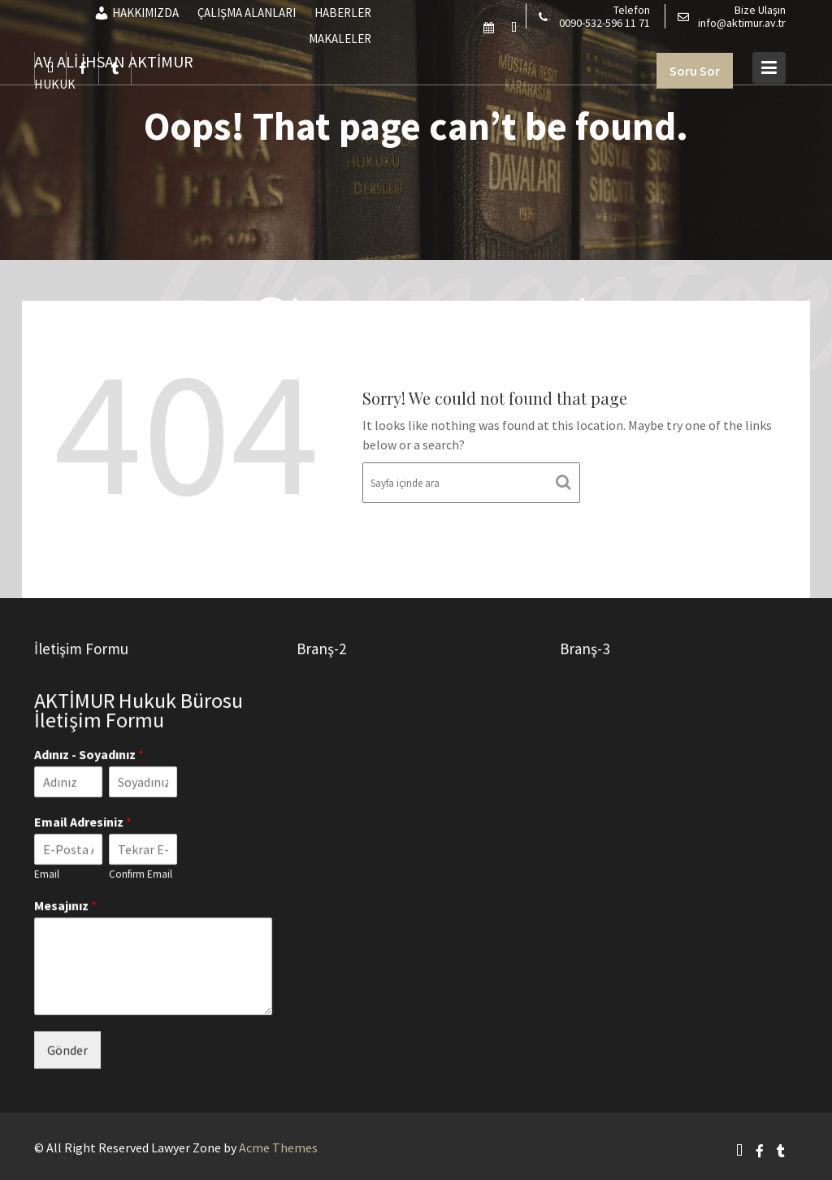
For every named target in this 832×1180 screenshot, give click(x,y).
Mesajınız (67, 905)
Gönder (68, 1048)
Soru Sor (695, 71)
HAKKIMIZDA (136, 13)
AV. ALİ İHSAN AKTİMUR (113, 61)
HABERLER (342, 12)
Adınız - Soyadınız (90, 756)
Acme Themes (278, 1147)
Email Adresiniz (84, 821)
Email (48, 873)
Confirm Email (140, 873)
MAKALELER (340, 38)
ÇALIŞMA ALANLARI (246, 12)
